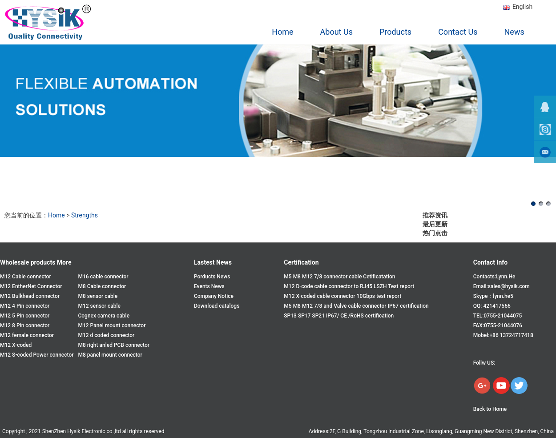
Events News (209, 286)
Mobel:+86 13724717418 (503, 335)
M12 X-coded (16, 345)
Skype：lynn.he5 (493, 296)
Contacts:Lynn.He (494, 276)
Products (395, 31)
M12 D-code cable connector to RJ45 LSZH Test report (349, 286)
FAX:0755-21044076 (497, 325)
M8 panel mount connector (110, 355)
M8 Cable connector (102, 286)
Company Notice (214, 296)
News (514, 31)
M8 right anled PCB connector (113, 345)
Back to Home (490, 409)
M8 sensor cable (97, 296)
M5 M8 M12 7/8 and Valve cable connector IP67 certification (356, 306)
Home (282, 31)
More (64, 262)
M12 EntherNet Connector (31, 286)
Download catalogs (216, 306)
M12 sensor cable (99, 306)
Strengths (84, 215)
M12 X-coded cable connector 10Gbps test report (342, 296)
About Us (336, 31)
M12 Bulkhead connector (30, 296)
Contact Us (457, 31)
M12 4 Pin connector (24, 306)
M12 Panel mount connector (111, 325)
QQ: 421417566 (492, 306)
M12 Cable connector (25, 276)
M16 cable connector (103, 276)
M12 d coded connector (106, 335)
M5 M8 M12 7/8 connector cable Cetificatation (339, 276)
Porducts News (212, 276)
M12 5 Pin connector (24, 316)
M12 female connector (27, 335)
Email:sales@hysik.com (501, 286)
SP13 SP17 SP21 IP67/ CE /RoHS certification (339, 316)
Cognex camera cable (103, 316)
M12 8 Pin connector (24, 325)
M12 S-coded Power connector (36, 355)
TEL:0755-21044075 (497, 316)
